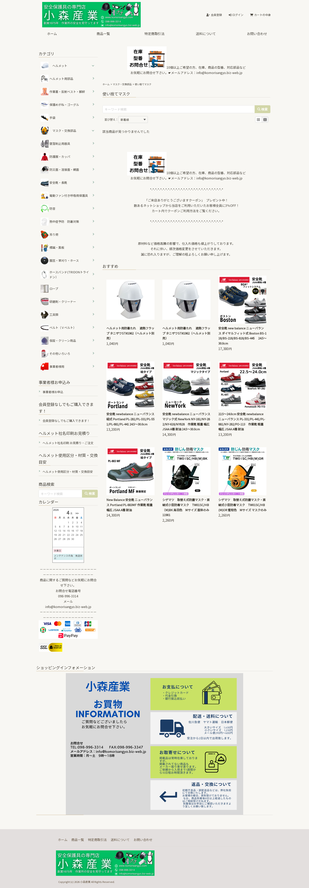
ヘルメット (59, 66)
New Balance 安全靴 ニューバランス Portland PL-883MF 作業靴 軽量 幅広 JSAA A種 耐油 (129, 505)
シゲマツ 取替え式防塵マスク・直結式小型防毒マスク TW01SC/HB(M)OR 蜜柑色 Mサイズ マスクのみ (242, 505)
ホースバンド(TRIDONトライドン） (65, 274)
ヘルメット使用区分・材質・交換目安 (68, 471)
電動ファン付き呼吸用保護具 (64, 196)
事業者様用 (52, 367)
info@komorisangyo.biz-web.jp (219, 72)
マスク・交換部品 (122, 84)
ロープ (49, 289)
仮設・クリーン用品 (58, 341)
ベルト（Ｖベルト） (58, 328)
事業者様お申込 (53, 392)
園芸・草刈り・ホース (60, 260)
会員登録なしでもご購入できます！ (66, 421)
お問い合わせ (257, 33)
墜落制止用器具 (55, 144)
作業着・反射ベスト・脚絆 (63, 92)
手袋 (48, 118)
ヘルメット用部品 (57, 79)
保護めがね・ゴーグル (60, 105)
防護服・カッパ (55, 157)
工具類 (49, 315)
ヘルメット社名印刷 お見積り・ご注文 (68, 443)
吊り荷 (49, 234)
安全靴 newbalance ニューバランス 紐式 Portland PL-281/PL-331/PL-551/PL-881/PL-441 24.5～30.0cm (130, 419)
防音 (48, 209)
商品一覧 (103, 33)
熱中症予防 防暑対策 (60, 221)
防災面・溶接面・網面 (60, 170)
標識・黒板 (52, 247)
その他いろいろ (55, 354)
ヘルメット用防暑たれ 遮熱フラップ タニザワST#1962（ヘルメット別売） (130, 333)
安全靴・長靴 (54, 183)
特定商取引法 (154, 33)
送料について (206, 33)
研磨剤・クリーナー (58, 302)
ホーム (52, 33)
